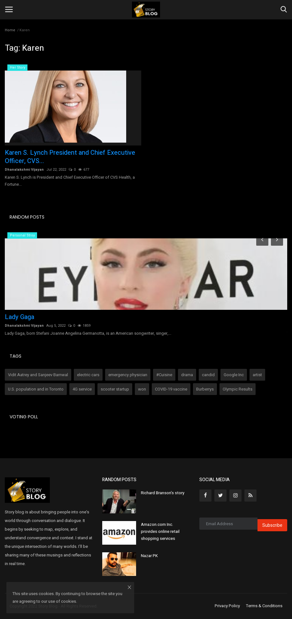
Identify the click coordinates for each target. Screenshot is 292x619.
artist (257, 375)
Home (10, 30)
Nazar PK (149, 556)
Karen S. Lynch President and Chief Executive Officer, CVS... (70, 157)
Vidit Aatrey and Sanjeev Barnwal (38, 375)
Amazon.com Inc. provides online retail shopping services (160, 531)
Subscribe (272, 525)
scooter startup (115, 389)
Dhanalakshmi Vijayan (24, 169)
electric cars (88, 375)
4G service (82, 389)
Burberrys (205, 389)
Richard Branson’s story (162, 493)
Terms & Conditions (264, 605)
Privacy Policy (227, 605)
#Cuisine (164, 375)
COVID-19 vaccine (171, 389)
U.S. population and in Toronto (36, 389)
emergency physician (127, 375)
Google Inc (234, 375)
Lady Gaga (19, 317)
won (142, 389)
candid (208, 375)
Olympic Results (237, 389)
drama (187, 375)
